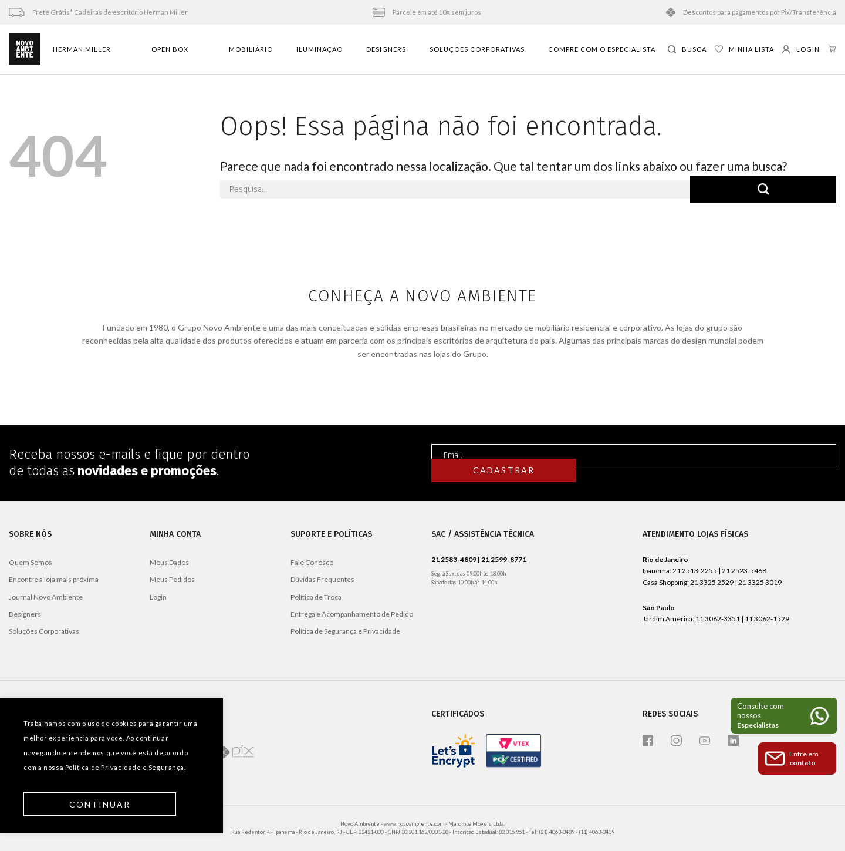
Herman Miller (82, 49)
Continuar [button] (100, 804)
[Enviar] (763, 189)
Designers (386, 49)
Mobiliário (251, 49)
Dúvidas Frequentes (322, 579)
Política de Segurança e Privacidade (345, 631)
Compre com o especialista (601, 49)
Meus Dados (169, 562)
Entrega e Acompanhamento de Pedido (351, 614)
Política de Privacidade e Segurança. (125, 767)
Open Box (169, 49)
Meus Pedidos (172, 579)
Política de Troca (316, 597)
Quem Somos (30, 562)
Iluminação (319, 49)
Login (158, 597)
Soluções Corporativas (477, 49)
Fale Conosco (311, 562)
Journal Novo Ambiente (46, 597)
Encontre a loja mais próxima (54, 579)
